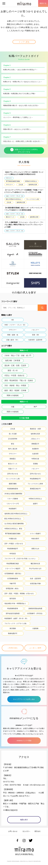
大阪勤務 (35, 628)
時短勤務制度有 (12, 608)
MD (12, 320)
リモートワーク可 (13, 504)
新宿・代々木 (13, 370)
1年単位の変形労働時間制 (13, 494)
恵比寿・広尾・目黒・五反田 (15, 365)
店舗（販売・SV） (12, 340)
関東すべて (24, 350)
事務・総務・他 (12, 335)
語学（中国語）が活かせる (13, 543)
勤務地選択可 (12, 633)
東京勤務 (13, 628)
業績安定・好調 (35, 429)
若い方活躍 (13, 434)
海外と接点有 (12, 449)
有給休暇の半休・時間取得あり (15, 603)
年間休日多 (35, 459)
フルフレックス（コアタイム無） (16, 623)
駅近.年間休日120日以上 (13, 199)
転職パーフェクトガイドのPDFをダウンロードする (24, 150)
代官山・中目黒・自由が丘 (14, 375)
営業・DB (35, 335)
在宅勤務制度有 (12, 578)
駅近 (12, 444)
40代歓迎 (12, 553)
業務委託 (13, 459)
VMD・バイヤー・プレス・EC (14, 196)
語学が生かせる (12, 474)
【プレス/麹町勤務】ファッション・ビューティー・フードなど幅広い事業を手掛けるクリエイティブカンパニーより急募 (23, 224)
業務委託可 (35, 444)
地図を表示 (24, 820)
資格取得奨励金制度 (35, 608)
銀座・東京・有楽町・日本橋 (15, 390)
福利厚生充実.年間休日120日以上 (15, 514)
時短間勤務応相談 (13, 563)
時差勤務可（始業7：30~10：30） (16, 618)
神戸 (35, 407)
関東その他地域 (12, 395)
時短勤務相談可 (12, 548)
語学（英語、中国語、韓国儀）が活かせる (19, 593)
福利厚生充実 (33, 184)
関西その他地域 (12, 412)
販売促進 (13, 598)
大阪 (12, 407)
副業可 (35, 504)
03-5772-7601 (8, 782)
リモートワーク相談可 (12, 568)
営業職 (35, 464)
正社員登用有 (12, 439)
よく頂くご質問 (35, 648)
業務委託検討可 (35, 489)
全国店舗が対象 (35, 583)
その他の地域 (24, 418)
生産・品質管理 (35, 578)
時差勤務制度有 (12, 489)
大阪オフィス (12, 469)
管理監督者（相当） (13, 588)
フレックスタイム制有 (35, 484)
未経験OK (35, 449)
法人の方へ (26, 831)
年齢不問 (13, 583)
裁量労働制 (13, 484)
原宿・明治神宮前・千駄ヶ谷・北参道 (18, 380)
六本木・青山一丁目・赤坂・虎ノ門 (17, 355)
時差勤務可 (13, 509)
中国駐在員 (13, 539)
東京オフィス (10, 217)
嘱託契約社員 (35, 563)
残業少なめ (35, 548)
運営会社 (37, 831)
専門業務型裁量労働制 (13, 181)
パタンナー (35, 330)
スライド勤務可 (35, 534)
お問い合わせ (12, 831)
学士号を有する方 (35, 568)
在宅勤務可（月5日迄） (35, 613)
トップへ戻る (24, 42)
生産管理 (35, 454)
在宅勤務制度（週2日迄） (13, 573)
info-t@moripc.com (37, 785)
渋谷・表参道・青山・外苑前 (15, 385)
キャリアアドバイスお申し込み (24, 699)
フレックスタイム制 (32, 199)
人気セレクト (35, 439)
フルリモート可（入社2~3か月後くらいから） (20, 558)
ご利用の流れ (13, 648)
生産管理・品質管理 (35, 340)
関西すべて (24, 402)
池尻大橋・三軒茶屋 (12, 360)
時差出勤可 (35, 539)
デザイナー (9, 178)
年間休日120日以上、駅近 (13, 529)
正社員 (21, 184)
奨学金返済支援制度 (13, 613)
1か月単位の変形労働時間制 (14, 524)
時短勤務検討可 (35, 479)
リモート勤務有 (12, 499)
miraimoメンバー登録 (24, 740)
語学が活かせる (35, 474)
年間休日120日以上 (31, 181)
